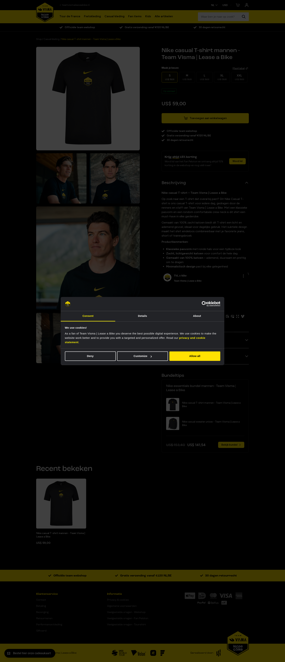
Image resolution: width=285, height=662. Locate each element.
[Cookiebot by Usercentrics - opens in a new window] (204, 304)
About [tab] (197, 315)
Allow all (194, 356)
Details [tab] (142, 315)
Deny (90, 356)
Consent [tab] (88, 315)
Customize (143, 356)
